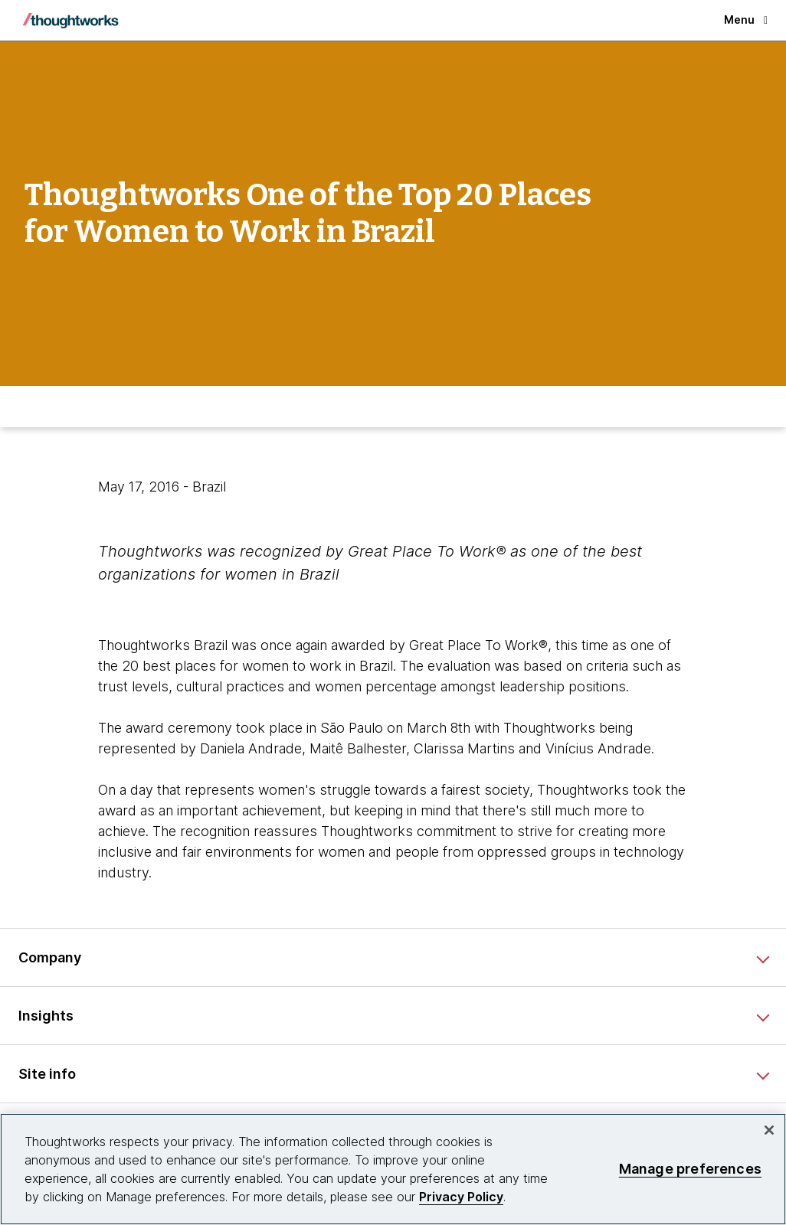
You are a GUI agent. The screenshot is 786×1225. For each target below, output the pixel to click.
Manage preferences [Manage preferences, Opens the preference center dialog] (690, 1169)
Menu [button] (746, 19)
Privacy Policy (461, 1196)
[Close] (769, 1130)
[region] (393, 1169)
